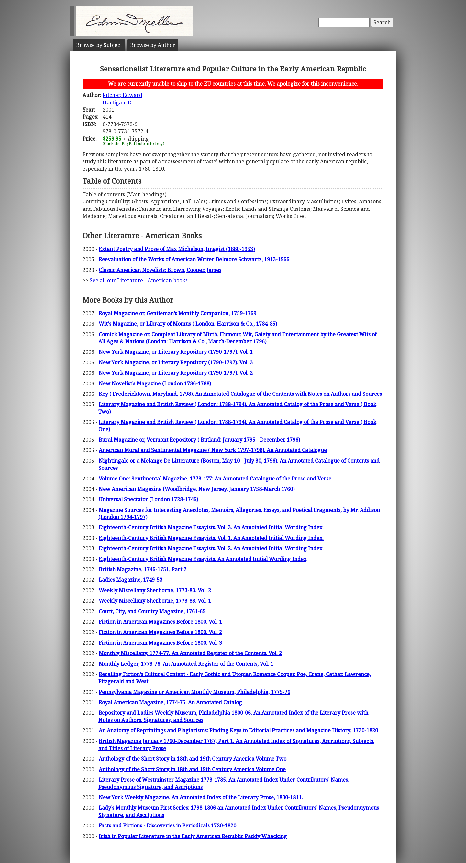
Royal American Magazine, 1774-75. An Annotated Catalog (170, 702)
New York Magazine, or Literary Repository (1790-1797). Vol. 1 (176, 351)
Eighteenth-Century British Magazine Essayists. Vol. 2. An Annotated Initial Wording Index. (211, 548)
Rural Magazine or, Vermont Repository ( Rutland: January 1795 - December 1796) (199, 439)
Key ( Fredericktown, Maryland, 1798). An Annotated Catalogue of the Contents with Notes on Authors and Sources (240, 393)
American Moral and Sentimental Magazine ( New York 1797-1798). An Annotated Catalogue (213, 450)
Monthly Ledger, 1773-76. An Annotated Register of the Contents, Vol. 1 (186, 663)
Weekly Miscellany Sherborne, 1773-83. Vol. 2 (155, 590)
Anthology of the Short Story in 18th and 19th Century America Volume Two (192, 758)
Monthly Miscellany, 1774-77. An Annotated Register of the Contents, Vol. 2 (190, 653)
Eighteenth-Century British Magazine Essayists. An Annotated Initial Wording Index (202, 559)
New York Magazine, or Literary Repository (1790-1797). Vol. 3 (176, 362)
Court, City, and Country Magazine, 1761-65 (152, 611)
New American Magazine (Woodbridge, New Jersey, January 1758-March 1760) (196, 488)
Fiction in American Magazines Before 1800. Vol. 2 (160, 632)
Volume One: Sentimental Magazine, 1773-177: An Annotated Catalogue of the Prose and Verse (215, 478)
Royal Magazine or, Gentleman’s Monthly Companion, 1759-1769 (177, 313)
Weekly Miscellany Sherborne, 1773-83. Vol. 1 (155, 600)
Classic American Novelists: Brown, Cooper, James (160, 270)
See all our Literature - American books (139, 280)
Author (152, 45)
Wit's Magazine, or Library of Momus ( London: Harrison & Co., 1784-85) (188, 323)
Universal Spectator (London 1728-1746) (148, 499)
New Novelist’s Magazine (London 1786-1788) (155, 383)
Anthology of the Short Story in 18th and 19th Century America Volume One (192, 769)
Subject (99, 45)
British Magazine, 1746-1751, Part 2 (142, 569)
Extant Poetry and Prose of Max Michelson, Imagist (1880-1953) (177, 249)
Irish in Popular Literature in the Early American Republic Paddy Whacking (193, 836)
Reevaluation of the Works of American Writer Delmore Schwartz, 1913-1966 (194, 259)
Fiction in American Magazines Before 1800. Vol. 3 (160, 642)
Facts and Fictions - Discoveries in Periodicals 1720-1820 (167, 825)
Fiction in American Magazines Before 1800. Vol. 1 (160, 621)
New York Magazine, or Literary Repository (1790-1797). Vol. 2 (176, 372)
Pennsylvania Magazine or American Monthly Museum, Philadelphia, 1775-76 (194, 692)
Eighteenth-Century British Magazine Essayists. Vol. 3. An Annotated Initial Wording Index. (211, 527)
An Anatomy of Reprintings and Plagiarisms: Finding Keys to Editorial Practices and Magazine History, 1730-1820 (238, 730)
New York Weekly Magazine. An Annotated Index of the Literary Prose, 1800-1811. (201, 797)
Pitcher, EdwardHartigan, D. (122, 99)
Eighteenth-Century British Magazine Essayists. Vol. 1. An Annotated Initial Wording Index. (211, 538)
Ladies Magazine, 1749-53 (130, 579)
